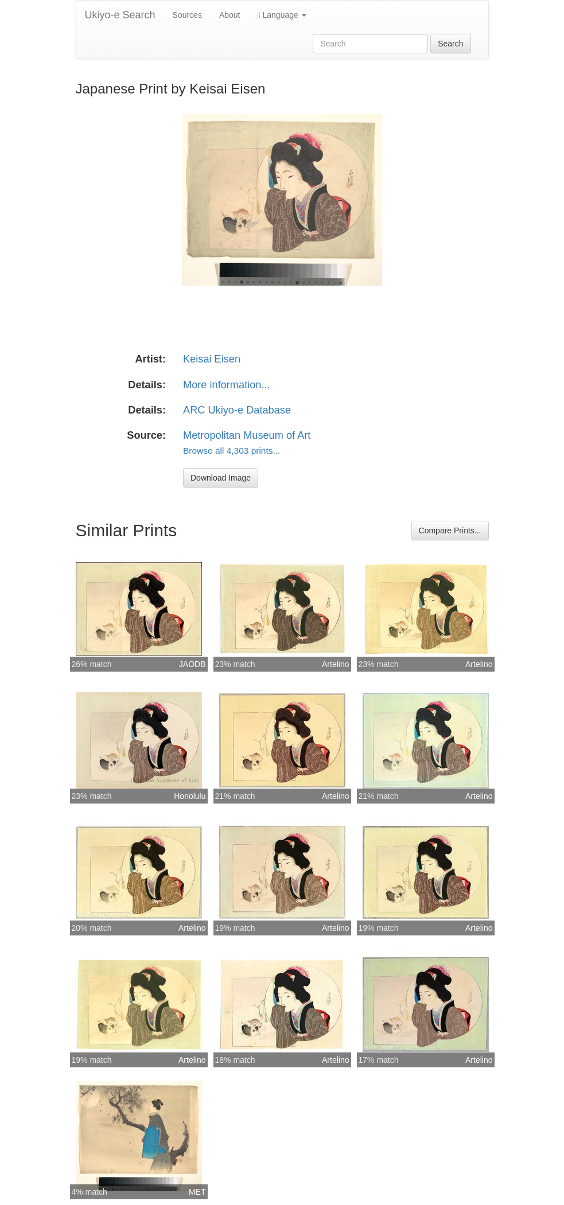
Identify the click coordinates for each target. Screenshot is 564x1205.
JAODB (192, 664)
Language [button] (282, 15)
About (229, 15)
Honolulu (189, 796)
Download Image (220, 477)
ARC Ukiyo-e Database (237, 410)
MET (197, 1191)
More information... (226, 385)
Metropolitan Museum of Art (246, 435)
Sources (187, 15)
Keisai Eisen (211, 359)
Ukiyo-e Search (120, 15)
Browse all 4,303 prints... (231, 450)
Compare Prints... (450, 530)
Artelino (335, 664)
